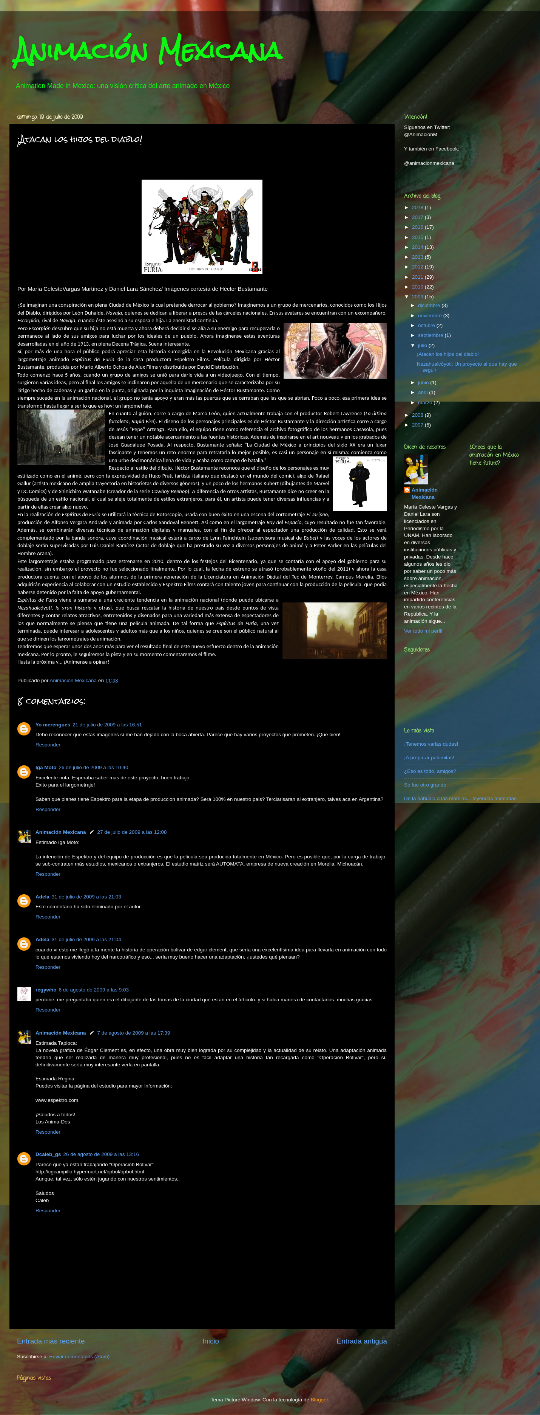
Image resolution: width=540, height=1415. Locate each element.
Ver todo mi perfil (423, 631)
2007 (418, 425)
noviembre (430, 315)
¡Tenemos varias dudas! (431, 744)
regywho (46, 990)
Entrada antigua (362, 1341)
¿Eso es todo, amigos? (430, 771)
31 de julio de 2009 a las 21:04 (86, 939)
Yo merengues (52, 725)
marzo (426, 402)
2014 (418, 247)
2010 (418, 287)
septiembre (431, 335)
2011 (418, 277)
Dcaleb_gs (48, 1154)
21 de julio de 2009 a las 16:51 (107, 725)
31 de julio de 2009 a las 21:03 (86, 897)
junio (424, 382)
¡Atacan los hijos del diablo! (448, 354)
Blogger (319, 1400)
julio (423, 345)
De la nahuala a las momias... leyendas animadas (460, 798)
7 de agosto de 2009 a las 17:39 (133, 1033)
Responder (47, 745)
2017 (418, 217)
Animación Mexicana (148, 50)
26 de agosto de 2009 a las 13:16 (101, 1154)
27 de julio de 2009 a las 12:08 (132, 832)
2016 (418, 227)
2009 (418, 296)
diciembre (429, 305)
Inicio (210, 1341)
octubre (427, 325)
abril (423, 392)
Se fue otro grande (425, 785)
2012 (418, 267)
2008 (418, 415)
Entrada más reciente (51, 1341)
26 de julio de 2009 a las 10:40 (93, 767)
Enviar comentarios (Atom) (79, 1356)
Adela (42, 897)
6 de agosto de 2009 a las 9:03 (94, 990)
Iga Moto (46, 767)
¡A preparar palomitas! (429, 757)
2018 (418, 207)
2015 (418, 237)
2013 (418, 257)
